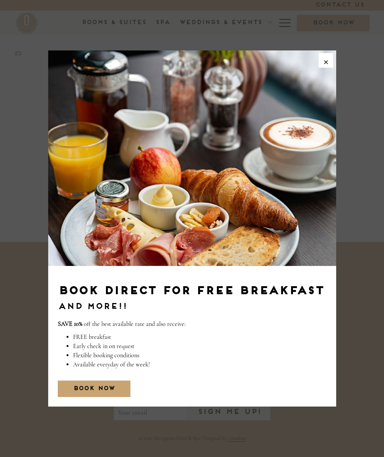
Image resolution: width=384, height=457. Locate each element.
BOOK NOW (94, 389)
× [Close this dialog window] (325, 61)
